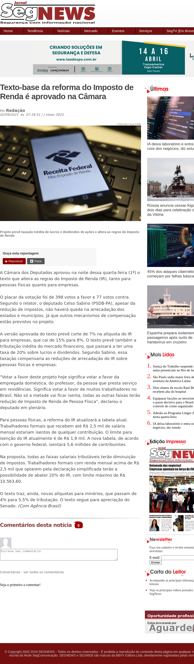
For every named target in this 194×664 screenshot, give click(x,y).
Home (8, 31)
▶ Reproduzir (14, 261)
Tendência (35, 31)
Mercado (91, 31)
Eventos (118, 31)
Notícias (63, 31)
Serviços (145, 31)
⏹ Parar (36, 261)
